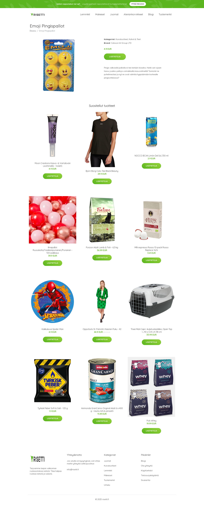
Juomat (114, 15)
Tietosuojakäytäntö (150, 477)
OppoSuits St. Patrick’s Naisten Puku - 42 (102, 331)
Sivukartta (145, 482)
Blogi (151, 15)
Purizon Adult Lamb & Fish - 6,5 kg (102, 249)
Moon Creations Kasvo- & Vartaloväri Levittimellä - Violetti (53, 166)
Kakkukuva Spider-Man (52, 331)
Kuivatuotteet (122, 41)
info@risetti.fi (73, 471)
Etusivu (33, 33)
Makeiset (100, 15)
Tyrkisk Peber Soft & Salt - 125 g (53, 410)
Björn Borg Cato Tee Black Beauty (102, 173)
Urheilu (107, 487)
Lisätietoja (114, 59)
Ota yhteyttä (146, 468)
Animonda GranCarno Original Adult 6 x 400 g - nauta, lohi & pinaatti (102, 412)
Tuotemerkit (165, 15)
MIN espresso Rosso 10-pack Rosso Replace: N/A (151, 251)
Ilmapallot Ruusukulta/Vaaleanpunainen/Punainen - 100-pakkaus (52, 252)
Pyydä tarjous (138, 4)
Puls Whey (151, 423)
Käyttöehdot (146, 473)
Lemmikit (85, 15)
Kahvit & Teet (135, 41)
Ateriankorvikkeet (133, 15)
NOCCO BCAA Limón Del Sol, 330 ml (151, 158)
